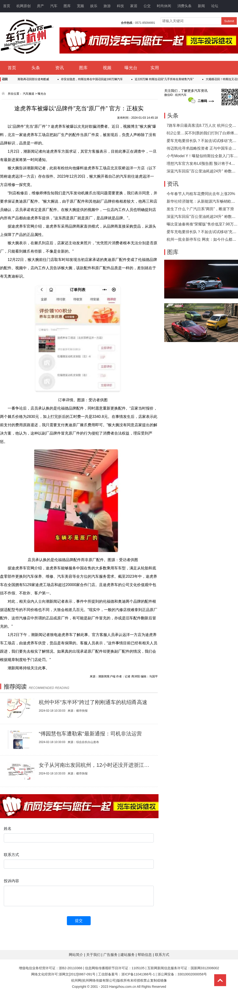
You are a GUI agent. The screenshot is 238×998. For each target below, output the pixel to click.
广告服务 (111, 955)
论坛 (214, 6)
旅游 (107, 6)
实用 (154, 67)
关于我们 (93, 955)
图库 (67, 6)
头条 (35, 67)
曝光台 (130, 67)
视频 (107, 67)
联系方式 (162, 955)
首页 (6, 6)
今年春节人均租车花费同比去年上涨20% (201, 194)
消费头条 (184, 6)
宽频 (80, 6)
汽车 (53, 6)
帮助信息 (145, 955)
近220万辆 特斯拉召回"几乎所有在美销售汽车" (166, 79)
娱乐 (93, 6)
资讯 (59, 67)
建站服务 (128, 955)
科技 (120, 6)
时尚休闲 (164, 6)
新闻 (201, 6)
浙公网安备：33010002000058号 (182, 974)
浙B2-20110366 (70, 968)
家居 (133, 6)
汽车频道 (28, 93)
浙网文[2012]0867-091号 (77, 974)
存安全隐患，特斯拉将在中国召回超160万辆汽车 (94, 79)
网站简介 (76, 955)
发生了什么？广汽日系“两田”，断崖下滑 (200, 209)
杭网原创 (23, 6)
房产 (40, 6)
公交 (147, 6)
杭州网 (76, 980)
